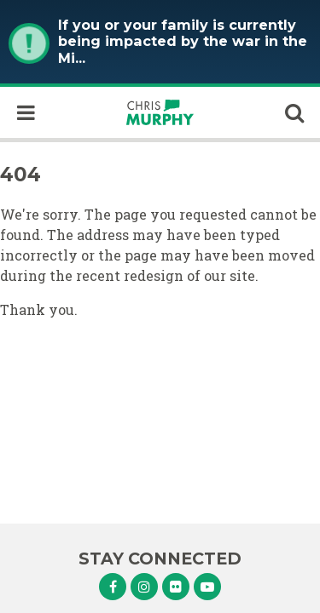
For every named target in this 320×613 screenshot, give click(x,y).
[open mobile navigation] (25, 112)
